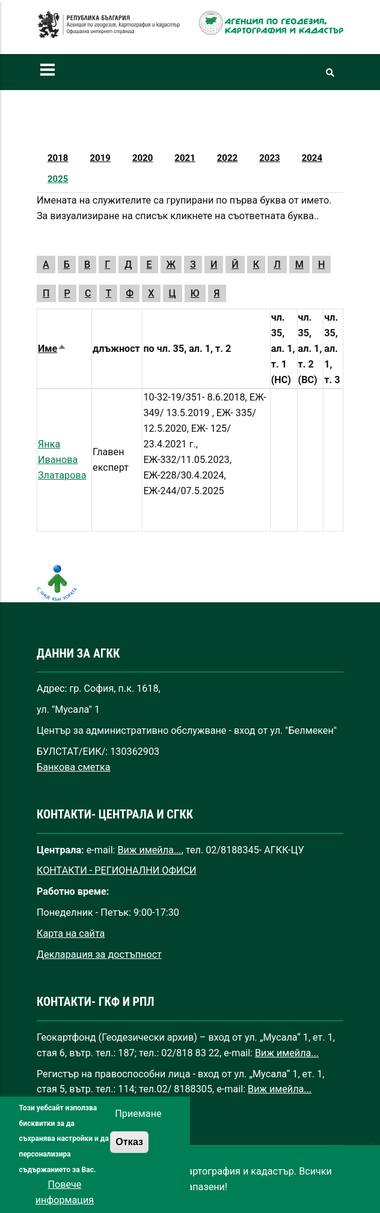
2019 (100, 158)
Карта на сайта (71, 933)
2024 (312, 158)
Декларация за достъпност (99, 954)
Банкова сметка (74, 767)
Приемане (138, 1137)
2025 (58, 179)
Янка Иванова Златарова (62, 459)
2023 (269, 158)
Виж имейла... (150, 850)
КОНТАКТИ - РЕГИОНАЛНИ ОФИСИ (117, 870)
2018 (58, 158)
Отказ (129, 1165)
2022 (227, 158)
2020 (142, 158)
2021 (184, 158)
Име (52, 348)
